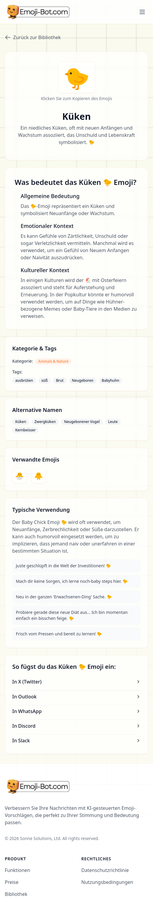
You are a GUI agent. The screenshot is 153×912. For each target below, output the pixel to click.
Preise (12, 882)
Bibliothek (16, 894)
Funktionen (17, 870)
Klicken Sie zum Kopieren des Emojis (76, 98)
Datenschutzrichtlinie (105, 870)
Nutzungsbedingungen (107, 882)
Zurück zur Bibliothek (33, 37)
